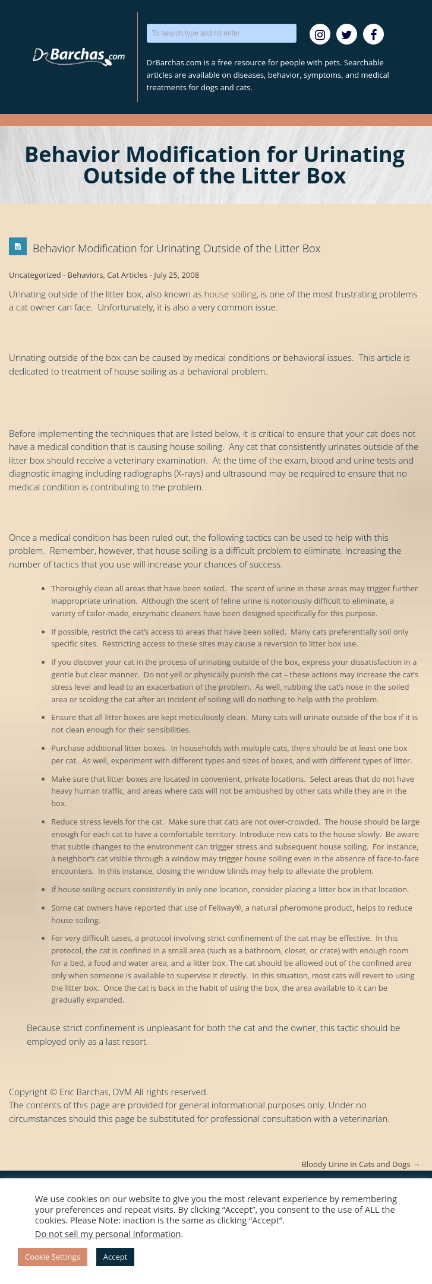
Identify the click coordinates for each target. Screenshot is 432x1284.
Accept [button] (115, 1256)
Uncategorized (35, 275)
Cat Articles (127, 275)
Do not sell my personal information (108, 1233)
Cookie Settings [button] (52, 1256)
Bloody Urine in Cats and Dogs (360, 1164)
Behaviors (85, 275)
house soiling (230, 294)
